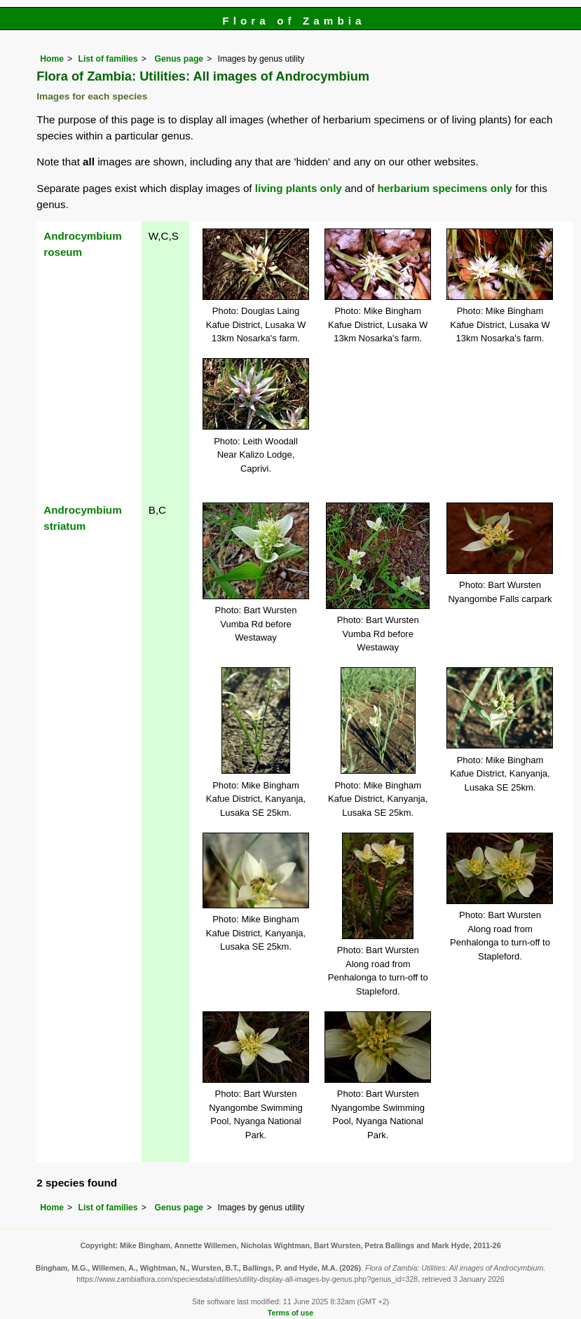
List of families (108, 59)
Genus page (179, 59)
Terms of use (290, 1312)
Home (52, 59)
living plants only (298, 188)
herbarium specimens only (444, 188)
